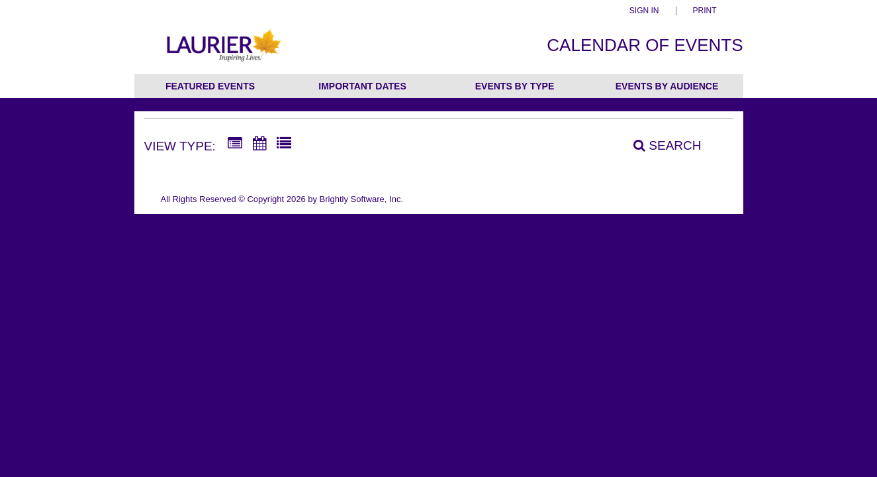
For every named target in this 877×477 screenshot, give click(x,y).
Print (705, 11)
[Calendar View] (259, 143)
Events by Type (515, 86)
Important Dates (362, 86)
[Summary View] (235, 143)
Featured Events (210, 86)
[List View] (284, 143)
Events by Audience (667, 86)
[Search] (660, 145)
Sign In (644, 11)
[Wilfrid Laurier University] (223, 52)
